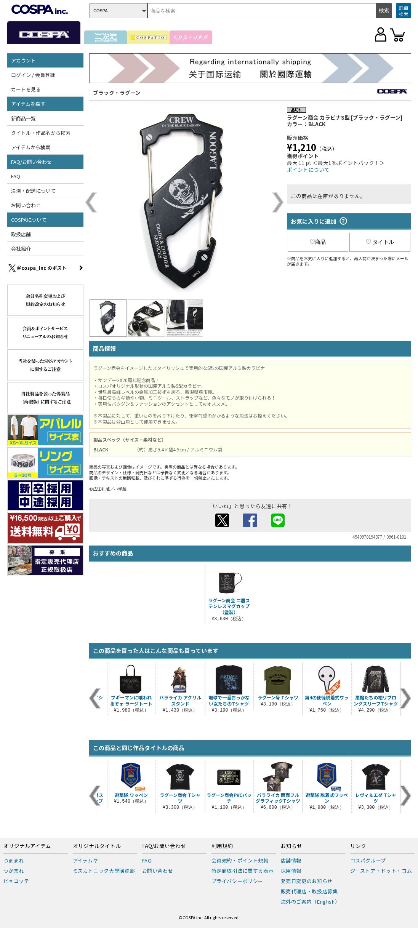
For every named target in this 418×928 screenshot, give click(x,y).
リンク (358, 846)
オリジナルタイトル (97, 846)
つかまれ (13, 870)
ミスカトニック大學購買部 (104, 870)
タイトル (380, 242)
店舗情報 (291, 860)
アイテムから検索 (30, 147)
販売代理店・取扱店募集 (309, 891)
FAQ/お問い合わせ (31, 161)
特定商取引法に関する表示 (242, 870)
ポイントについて (308, 169)
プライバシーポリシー (237, 881)
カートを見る (26, 89)
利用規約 (222, 846)
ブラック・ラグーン (117, 92)
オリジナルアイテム (27, 846)
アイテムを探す (28, 103)
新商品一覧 (23, 118)
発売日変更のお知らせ (307, 881)
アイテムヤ (85, 860)
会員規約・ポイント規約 (240, 860)
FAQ (15, 176)
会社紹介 (21, 248)
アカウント (23, 60)
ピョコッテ (16, 881)
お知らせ (291, 846)
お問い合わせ (26, 205)
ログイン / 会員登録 (33, 74)
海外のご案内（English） (310, 901)
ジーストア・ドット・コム (381, 870)
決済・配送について (33, 190)
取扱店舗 (21, 234)
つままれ (13, 860)
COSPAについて (28, 219)
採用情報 (291, 870)
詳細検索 (403, 11)
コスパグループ (368, 860)
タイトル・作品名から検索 (40, 132)
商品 (318, 242)
